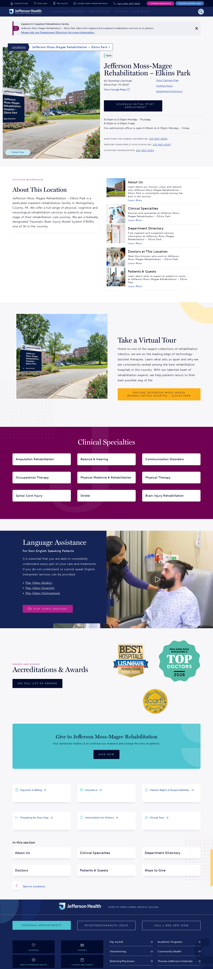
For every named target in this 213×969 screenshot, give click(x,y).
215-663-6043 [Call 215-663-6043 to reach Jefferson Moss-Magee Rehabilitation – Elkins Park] (162, 144)
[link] (58, 32)
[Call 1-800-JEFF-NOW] (171, 925)
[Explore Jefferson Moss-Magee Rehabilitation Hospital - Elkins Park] (159, 394)
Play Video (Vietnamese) (42, 593)
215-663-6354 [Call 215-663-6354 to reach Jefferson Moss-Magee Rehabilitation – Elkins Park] (145, 150)
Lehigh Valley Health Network (92, 3)
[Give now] (106, 754)
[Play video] (48, 609)
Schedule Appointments (160, 3)
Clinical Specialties (95, 853)
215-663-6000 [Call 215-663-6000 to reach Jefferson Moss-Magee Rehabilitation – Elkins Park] (158, 138)
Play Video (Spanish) (40, 588)
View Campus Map (167, 80)
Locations (19, 47)
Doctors (21, 870)
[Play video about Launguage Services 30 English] (133, 579)
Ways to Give (155, 870)
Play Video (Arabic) (38, 583)
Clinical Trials (21, 3)
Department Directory (169, 91)
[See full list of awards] (37, 683)
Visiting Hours (164, 85)
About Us (22, 853)
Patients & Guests (94, 870)
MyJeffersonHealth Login (190, 3)
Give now (42, 3)
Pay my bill (62, 3)
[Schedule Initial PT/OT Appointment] (133, 105)
